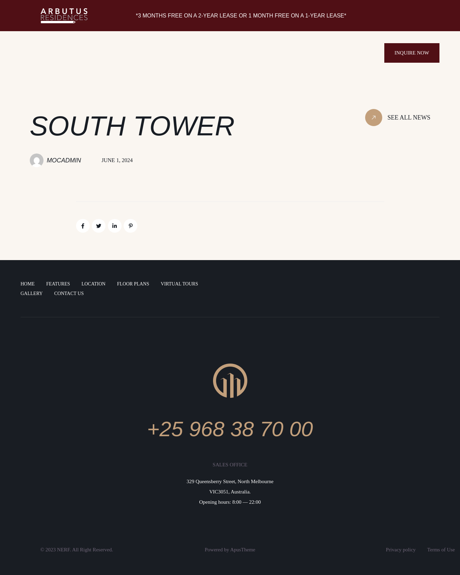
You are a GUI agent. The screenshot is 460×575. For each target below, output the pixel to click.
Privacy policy (401, 549)
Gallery (32, 293)
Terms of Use (441, 549)
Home (28, 283)
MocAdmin (64, 160)
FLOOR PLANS (133, 283)
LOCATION (93, 283)
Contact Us (69, 293)
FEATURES (58, 283)
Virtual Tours (179, 283)
